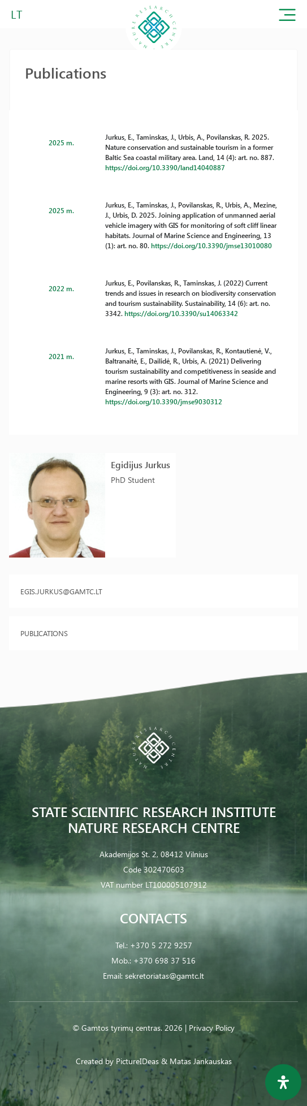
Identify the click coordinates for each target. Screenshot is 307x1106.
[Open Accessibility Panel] (283, 1082)
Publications (44, 633)
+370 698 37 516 (164, 960)
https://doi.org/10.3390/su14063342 (181, 313)
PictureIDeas (137, 1061)
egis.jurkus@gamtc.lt (61, 591)
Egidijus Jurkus (140, 464)
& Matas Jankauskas (196, 1061)
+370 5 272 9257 (161, 945)
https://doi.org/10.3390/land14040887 (165, 167)
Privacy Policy (212, 1027)
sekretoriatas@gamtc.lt (164, 975)
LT (17, 13)
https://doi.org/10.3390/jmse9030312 (163, 401)
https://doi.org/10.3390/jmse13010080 (211, 245)
